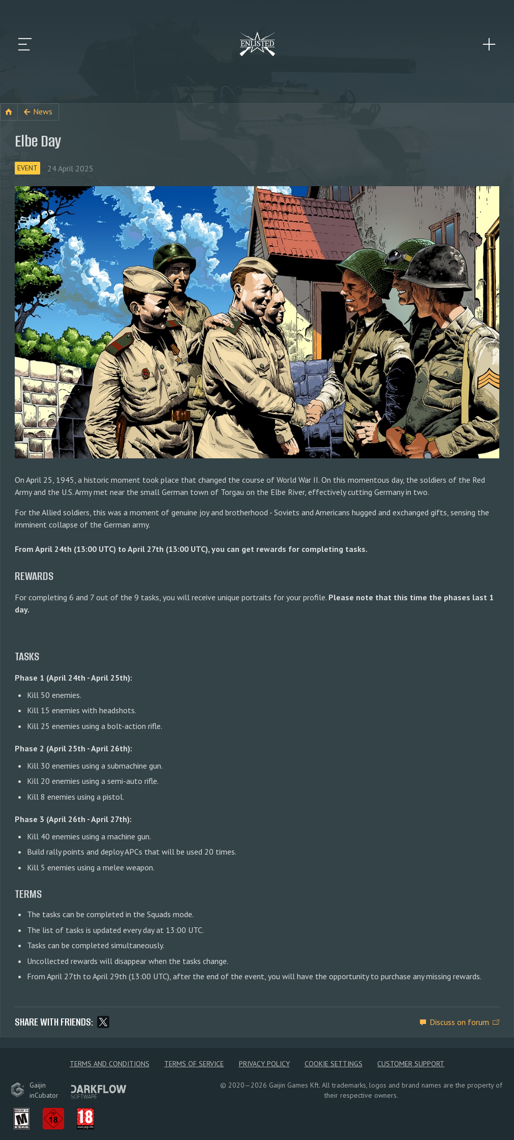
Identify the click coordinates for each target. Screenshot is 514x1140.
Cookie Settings (333, 1063)
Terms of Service (194, 1063)
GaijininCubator (34, 1090)
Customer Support (410, 1063)
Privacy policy (264, 1063)
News (42, 111)
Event (27, 167)
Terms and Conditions (109, 1063)
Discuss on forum (459, 1022)
